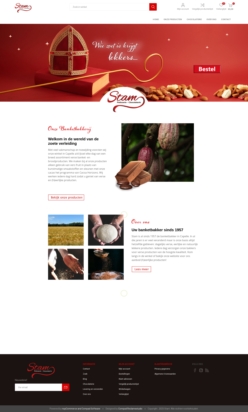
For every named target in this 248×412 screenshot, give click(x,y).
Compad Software (91, 408)
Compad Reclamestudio (130, 408)
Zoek (85, 374)
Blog (85, 379)
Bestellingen (124, 374)
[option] (124, 69)
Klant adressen (125, 379)
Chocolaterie (88, 384)
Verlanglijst (124, 394)
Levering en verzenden (93, 389)
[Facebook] (195, 370)
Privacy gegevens (162, 369)
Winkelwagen (124, 389)
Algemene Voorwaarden (165, 374)
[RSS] (207, 370)
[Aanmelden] (38, 387)
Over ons (87, 394)
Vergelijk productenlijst (202, 9)
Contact (86, 369)
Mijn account (183, 9)
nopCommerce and (72, 408)
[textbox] (109, 7)
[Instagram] (201, 370)
